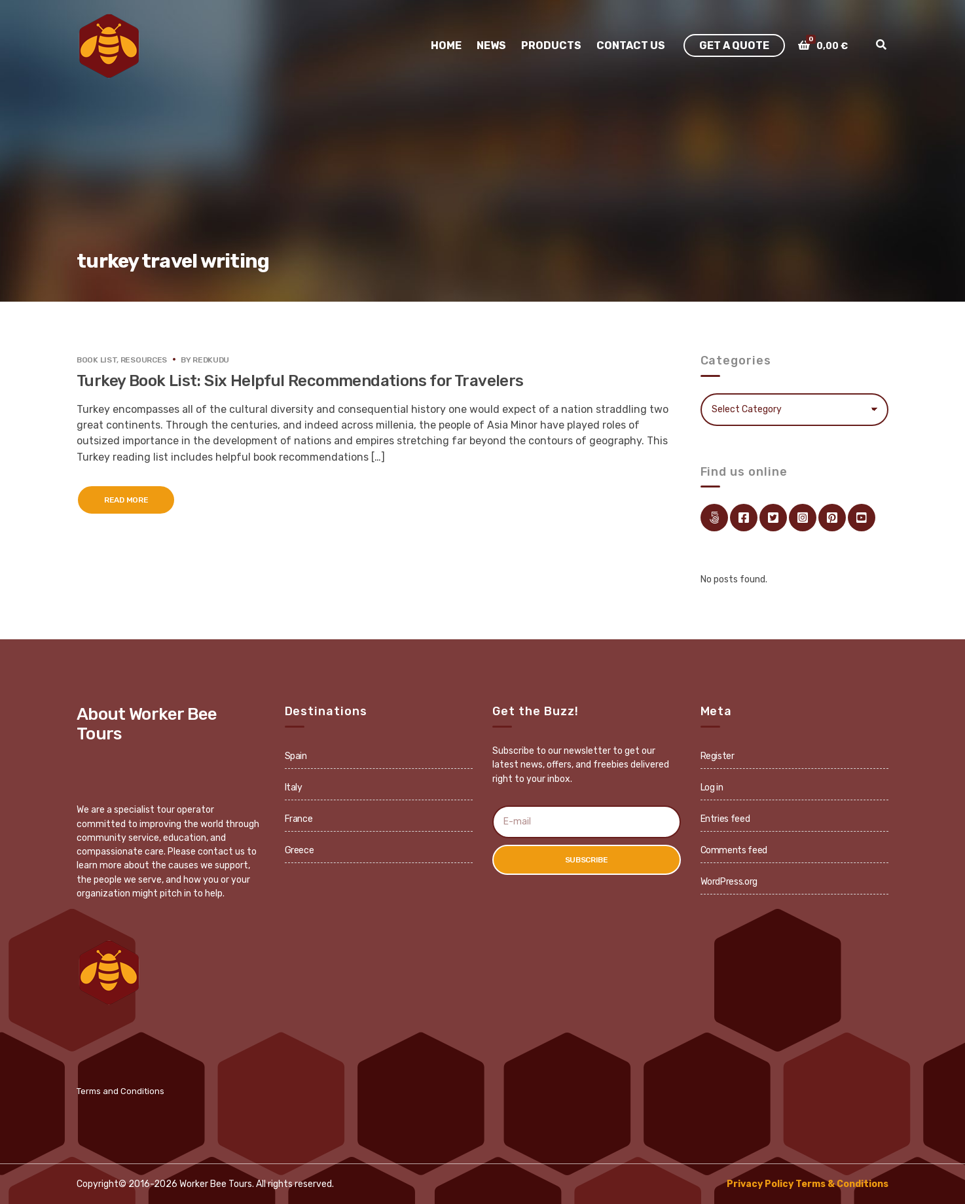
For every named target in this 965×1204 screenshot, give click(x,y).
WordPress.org (729, 881)
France (299, 818)
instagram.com (802, 517)
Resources (143, 359)
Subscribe (586, 859)
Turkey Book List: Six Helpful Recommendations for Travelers (300, 381)
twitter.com (773, 517)
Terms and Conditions (120, 1091)
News (491, 45)
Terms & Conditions (841, 1184)
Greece (299, 850)
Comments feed (734, 850)
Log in (712, 787)
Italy (293, 787)
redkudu (210, 359)
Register (718, 756)
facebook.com (743, 517)
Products (551, 45)
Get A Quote (734, 45)
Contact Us (630, 45)
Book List (97, 359)
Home (446, 45)
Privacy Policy (760, 1184)
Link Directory (714, 517)
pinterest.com (832, 517)
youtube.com (861, 517)
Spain (296, 756)
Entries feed (725, 818)
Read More (126, 500)
